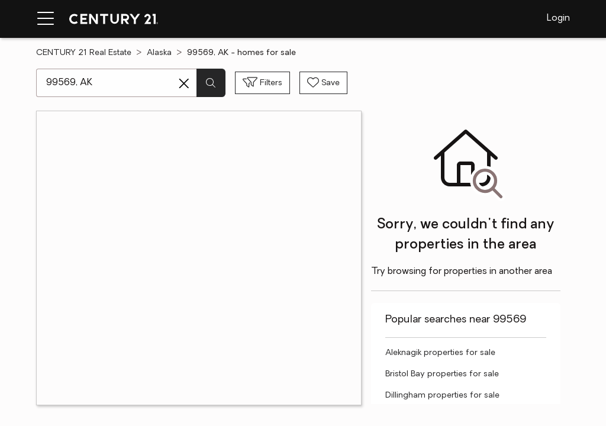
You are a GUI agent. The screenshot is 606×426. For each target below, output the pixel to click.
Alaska (159, 53)
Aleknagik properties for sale (440, 352)
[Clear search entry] (184, 83)
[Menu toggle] (45, 18)
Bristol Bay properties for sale (442, 374)
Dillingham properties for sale (442, 395)
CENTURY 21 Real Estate (83, 53)
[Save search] (323, 83)
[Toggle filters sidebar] (262, 83)
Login (558, 18)
